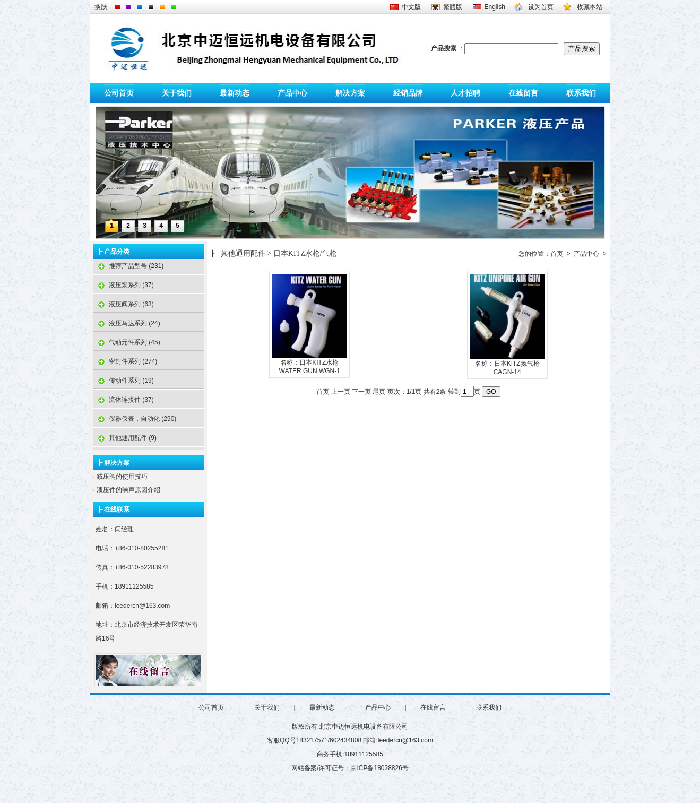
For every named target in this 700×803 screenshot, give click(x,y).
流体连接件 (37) (123, 399)
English (495, 7)
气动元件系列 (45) (126, 342)
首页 (556, 253)
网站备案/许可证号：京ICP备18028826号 (350, 768)
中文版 (411, 7)
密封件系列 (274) (125, 361)
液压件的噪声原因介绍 (127, 490)
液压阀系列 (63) (123, 304)
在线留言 (523, 93)
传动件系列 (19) (123, 380)
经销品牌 (408, 93)
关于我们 (177, 93)
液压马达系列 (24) (126, 323)
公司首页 (119, 93)
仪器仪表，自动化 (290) (134, 418)
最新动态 (234, 93)
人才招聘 (465, 93)
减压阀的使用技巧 (120, 476)
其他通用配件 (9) (125, 438)
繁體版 (452, 7)
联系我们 (581, 93)
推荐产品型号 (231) (128, 266)
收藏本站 (589, 7)
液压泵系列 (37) (123, 285)
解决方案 (350, 93)
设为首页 (541, 7)
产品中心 (292, 93)
